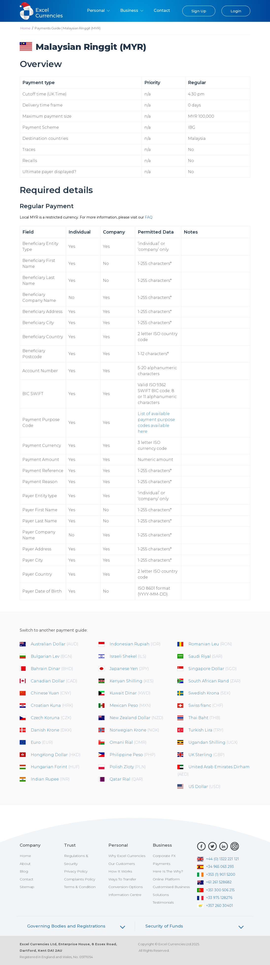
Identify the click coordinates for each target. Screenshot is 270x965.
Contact (162, 10)
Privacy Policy (75, 871)
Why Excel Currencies (126, 856)
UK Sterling (206, 754)
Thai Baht (204, 717)
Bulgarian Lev (51, 656)
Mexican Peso (130, 705)
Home (25, 28)
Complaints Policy (79, 879)
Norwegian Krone (134, 730)
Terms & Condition (80, 887)
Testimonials (163, 902)
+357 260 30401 (215, 905)
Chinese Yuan (51, 693)
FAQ (148, 217)
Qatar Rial (126, 779)
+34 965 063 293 (215, 866)
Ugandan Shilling (213, 742)
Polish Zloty (128, 767)
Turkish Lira (205, 730)
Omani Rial (128, 742)
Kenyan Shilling (132, 681)
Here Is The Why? (168, 871)
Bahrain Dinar (52, 668)
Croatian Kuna (52, 705)
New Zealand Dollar (136, 717)
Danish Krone (51, 730)
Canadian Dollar (54, 681)
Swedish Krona (209, 693)
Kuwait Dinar (130, 693)
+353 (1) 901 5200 (216, 874)
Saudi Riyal (205, 656)
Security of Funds (164, 926)
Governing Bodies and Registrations (66, 926)
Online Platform (166, 879)
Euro (42, 742)
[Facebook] (201, 846)
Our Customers (121, 863)
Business (131, 10)
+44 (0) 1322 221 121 (218, 859)
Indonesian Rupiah (135, 644)
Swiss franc (205, 705)
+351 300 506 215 (216, 890)
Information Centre (124, 894)
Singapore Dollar (212, 668)
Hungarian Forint (55, 767)
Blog (24, 871)
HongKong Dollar (56, 754)
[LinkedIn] (223, 846)
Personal (98, 10)
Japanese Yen (129, 668)
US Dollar (204, 786)
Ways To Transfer (122, 879)
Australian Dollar (54, 644)
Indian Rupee (50, 779)
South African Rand (214, 681)
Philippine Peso (132, 754)
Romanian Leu (210, 644)
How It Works (120, 871)
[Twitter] (212, 846)
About (25, 863)
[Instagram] (234, 846)
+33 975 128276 (214, 897)
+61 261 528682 (214, 882)
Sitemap (27, 887)
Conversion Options (125, 887)
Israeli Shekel (128, 656)
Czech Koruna (51, 717)
